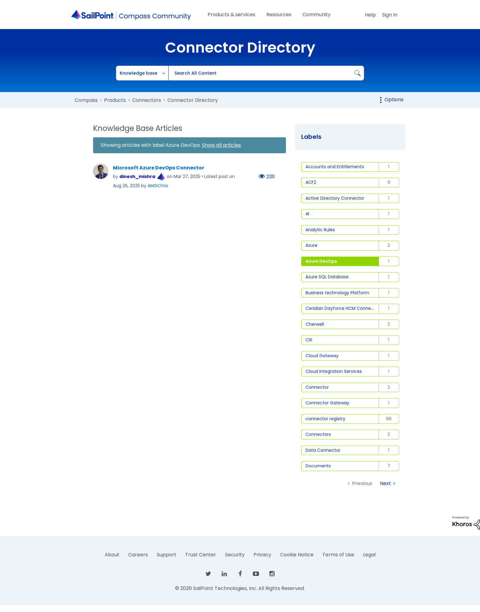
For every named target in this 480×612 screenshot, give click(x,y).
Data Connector (323, 450)
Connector (317, 387)
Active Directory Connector (335, 198)
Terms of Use (338, 554)
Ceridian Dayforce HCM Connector (342, 308)
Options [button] (393, 99)
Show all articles (221, 145)
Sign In (389, 14)
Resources (278, 14)
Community (316, 14)
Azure (311, 245)
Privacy (262, 554)
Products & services (231, 14)
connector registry (325, 419)
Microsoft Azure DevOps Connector (158, 168)
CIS (309, 340)
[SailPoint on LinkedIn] (224, 574)
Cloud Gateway (322, 356)
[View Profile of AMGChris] (158, 186)
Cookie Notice (296, 554)
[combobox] (266, 73)
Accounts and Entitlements (335, 167)
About (112, 554)
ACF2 (311, 182)
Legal (369, 554)
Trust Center (200, 554)
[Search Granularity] (142, 73)
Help (370, 14)
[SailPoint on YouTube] (256, 574)
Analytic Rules (320, 230)
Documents (318, 466)
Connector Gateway (327, 403)
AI (307, 214)
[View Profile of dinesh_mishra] (137, 176)
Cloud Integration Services (334, 371)
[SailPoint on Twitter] (208, 574)
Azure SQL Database (327, 277)
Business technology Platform (337, 293)
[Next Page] (387, 483)
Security (235, 554)
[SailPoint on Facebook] (240, 574)
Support (166, 554)
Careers (138, 554)
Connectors (318, 434)
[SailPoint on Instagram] (272, 574)
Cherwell (315, 324)
